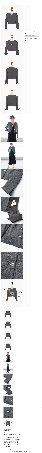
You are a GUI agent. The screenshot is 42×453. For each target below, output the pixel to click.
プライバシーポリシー (24, 451)
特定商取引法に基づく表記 (16, 451)
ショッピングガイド (11, 451)
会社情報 (26, 451)
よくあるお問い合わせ (29, 451)
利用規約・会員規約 (20, 451)
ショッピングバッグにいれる (30, 35)
